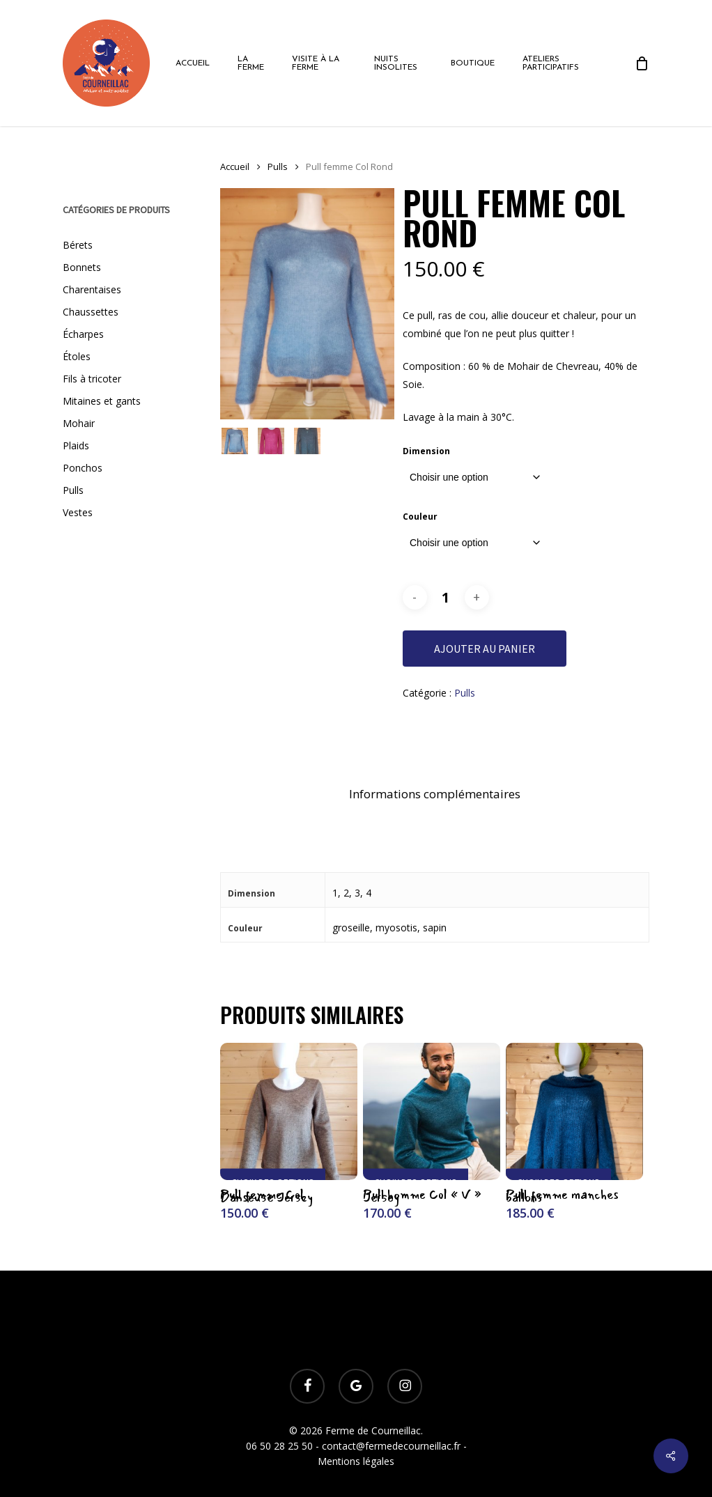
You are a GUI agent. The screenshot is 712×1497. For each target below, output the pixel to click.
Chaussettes (90, 311)
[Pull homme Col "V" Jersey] (431, 1111)
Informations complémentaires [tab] (434, 794)
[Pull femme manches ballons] (574, 1111)
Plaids (76, 445)
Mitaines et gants (102, 401)
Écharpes (83, 334)
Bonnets (82, 267)
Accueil (234, 166)
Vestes (78, 512)
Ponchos (82, 467)
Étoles (77, 356)
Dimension (426, 451)
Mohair (79, 423)
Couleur (420, 516)
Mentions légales (356, 1461)
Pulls (73, 490)
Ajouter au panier (484, 649)
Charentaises (92, 289)
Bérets (78, 244)
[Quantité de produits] (446, 597)
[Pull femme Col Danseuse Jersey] (288, 1111)
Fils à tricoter (92, 378)
